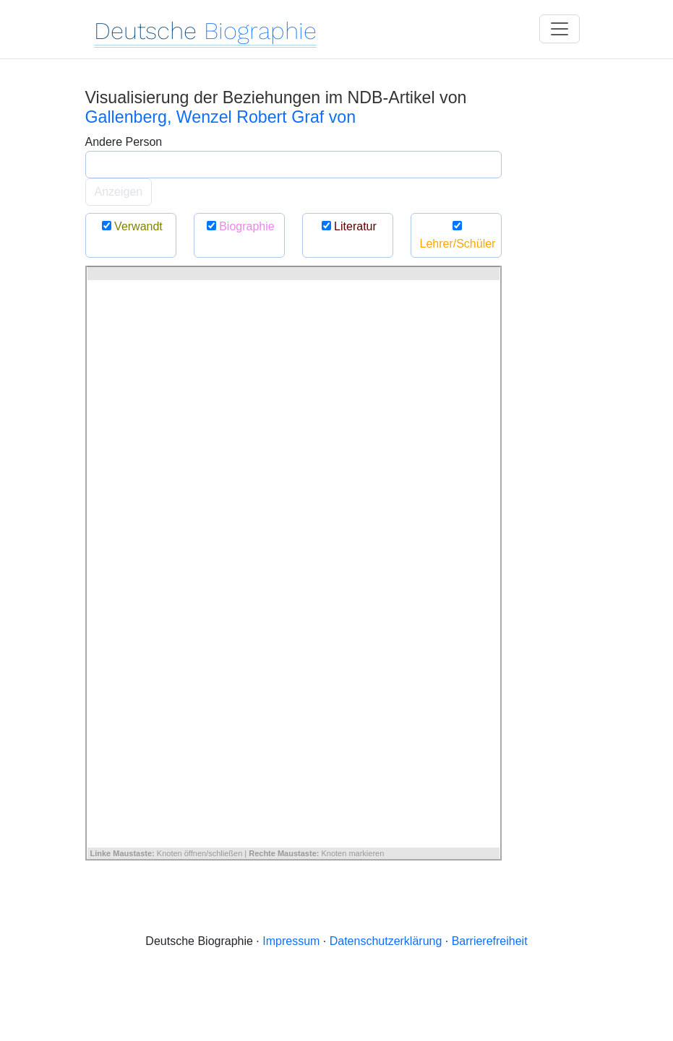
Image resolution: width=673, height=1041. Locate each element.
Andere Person (124, 142)
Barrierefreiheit (490, 941)
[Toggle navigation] (559, 28)
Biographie (238, 226)
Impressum (291, 941)
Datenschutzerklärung (386, 941)
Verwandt (130, 226)
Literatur (347, 226)
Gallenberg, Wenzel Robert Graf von (220, 117)
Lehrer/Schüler (458, 235)
